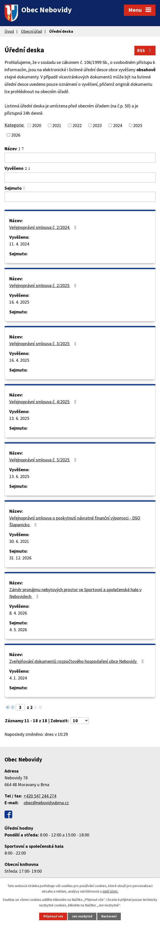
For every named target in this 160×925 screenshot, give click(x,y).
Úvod (9, 31)
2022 (77, 125)
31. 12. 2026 (20, 558)
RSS (145, 50)
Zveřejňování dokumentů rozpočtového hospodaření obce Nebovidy (77, 661)
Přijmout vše (53, 916)
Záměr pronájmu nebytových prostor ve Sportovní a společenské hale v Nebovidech (75, 593)
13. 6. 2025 (19, 418)
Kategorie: (14, 125)
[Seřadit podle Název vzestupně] (23, 148)
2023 (97, 125)
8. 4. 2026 (18, 613)
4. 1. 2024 (18, 678)
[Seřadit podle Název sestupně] (23, 150)
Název (12, 148)
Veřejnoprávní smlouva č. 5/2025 (43, 460)
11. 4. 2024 (19, 244)
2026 (15, 135)
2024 (117, 125)
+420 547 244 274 (40, 796)
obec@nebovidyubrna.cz (46, 803)
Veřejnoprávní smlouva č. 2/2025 (43, 285)
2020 (36, 125)
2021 (56, 125)
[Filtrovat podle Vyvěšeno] (80, 178)
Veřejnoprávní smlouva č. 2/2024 (43, 227)
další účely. (110, 891)
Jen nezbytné (82, 916)
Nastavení (109, 916)
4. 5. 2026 (18, 629)
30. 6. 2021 (19, 541)
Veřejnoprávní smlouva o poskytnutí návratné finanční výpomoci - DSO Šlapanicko (74, 521)
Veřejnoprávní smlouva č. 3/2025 (43, 343)
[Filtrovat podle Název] (80, 158)
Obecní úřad (31, 31)
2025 (137, 125)
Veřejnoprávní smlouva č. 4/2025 (43, 402)
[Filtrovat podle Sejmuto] (80, 197)
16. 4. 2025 (19, 302)
